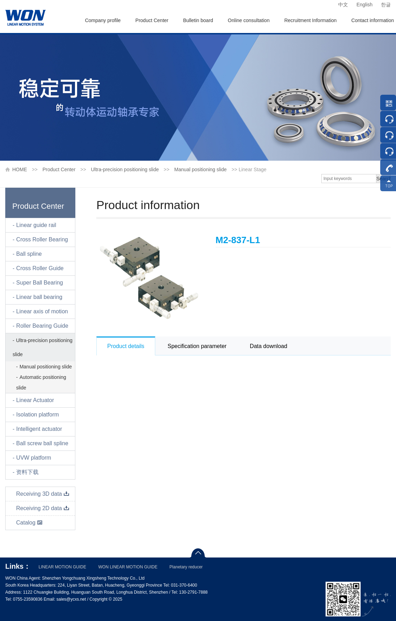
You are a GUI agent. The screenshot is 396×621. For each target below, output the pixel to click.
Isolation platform (37, 415)
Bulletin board (198, 20)
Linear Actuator (35, 400)
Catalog (29, 523)
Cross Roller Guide (39, 268)
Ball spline (29, 254)
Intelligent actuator (39, 429)
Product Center (151, 20)
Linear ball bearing (39, 297)
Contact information (372, 20)
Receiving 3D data (42, 494)
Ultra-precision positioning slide (125, 169)
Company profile (103, 20)
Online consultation (248, 20)
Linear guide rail (36, 225)
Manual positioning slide (200, 169)
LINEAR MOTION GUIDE (62, 567)
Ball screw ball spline (42, 443)
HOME (19, 169)
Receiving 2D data (42, 508)
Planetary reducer (186, 567)
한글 (386, 4)
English (364, 4)
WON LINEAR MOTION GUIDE (127, 567)
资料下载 (27, 472)
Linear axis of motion (42, 311)
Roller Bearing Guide (42, 326)
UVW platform (33, 458)
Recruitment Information (310, 20)
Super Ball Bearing (39, 283)
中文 (343, 4)
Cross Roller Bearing (42, 239)
